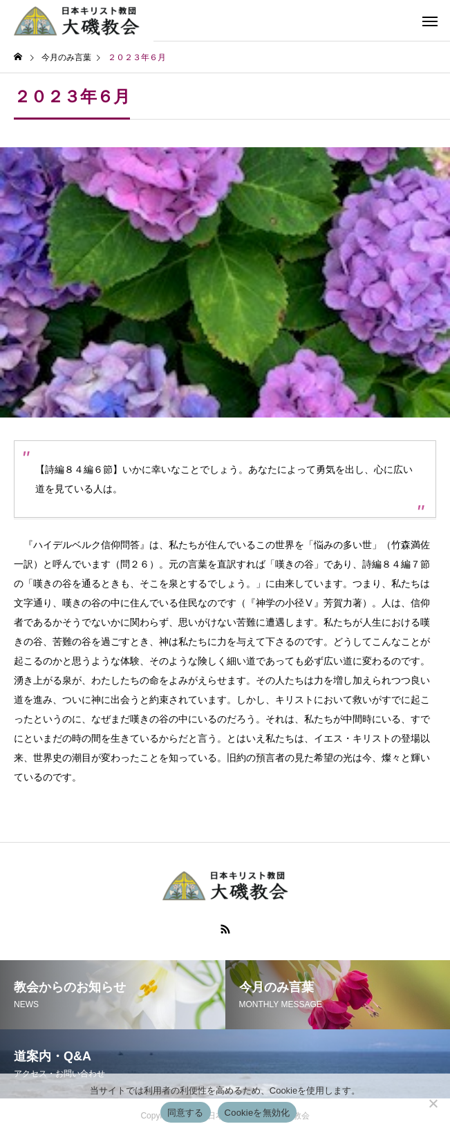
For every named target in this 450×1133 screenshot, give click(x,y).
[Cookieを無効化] (433, 1103)
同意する (185, 1112)
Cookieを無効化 (257, 1112)
